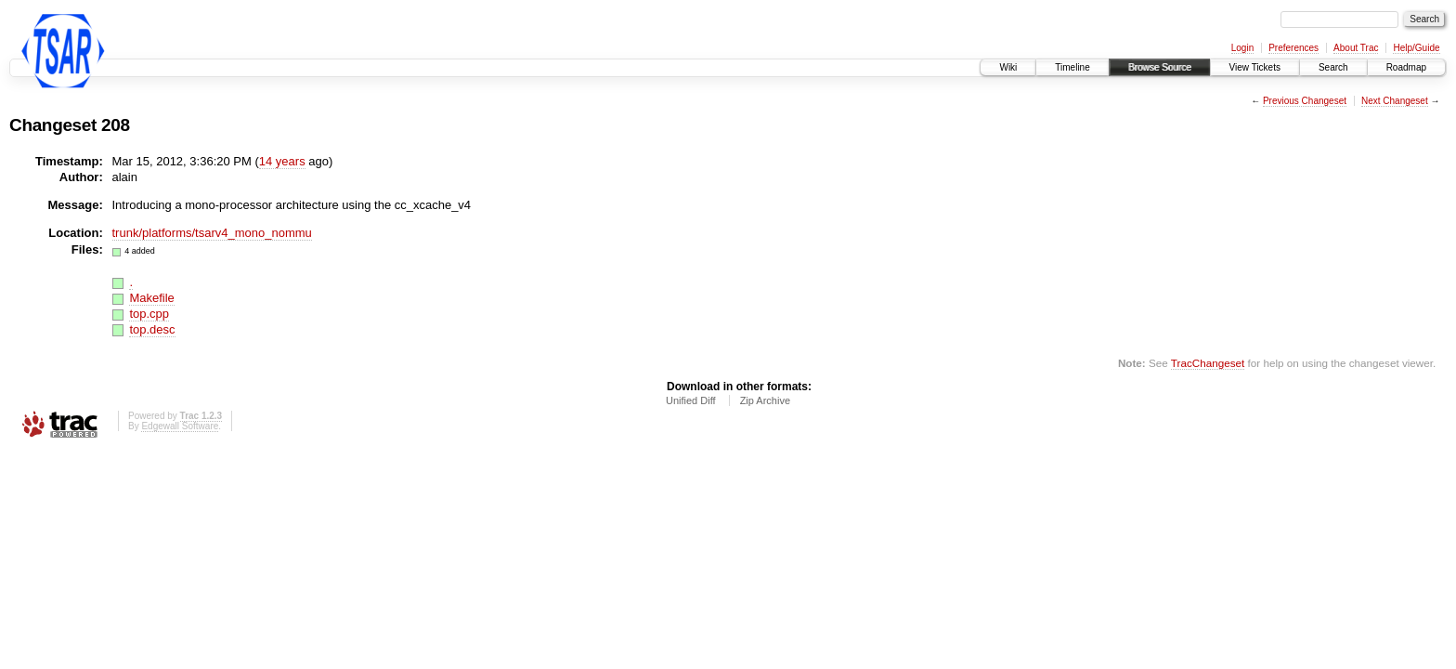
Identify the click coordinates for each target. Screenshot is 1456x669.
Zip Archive (765, 400)
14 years (282, 161)
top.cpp (149, 314)
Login (1242, 48)
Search (1333, 67)
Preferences (1293, 48)
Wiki (1008, 67)
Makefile (151, 298)
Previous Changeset (1304, 101)
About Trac (1355, 48)
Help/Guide (1416, 48)
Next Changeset (1394, 101)
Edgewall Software (179, 426)
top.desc (152, 329)
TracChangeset (1207, 363)
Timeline (1072, 67)
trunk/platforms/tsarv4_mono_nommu (212, 233)
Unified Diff (691, 400)
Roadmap (1406, 67)
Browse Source (1159, 67)
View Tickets (1254, 67)
